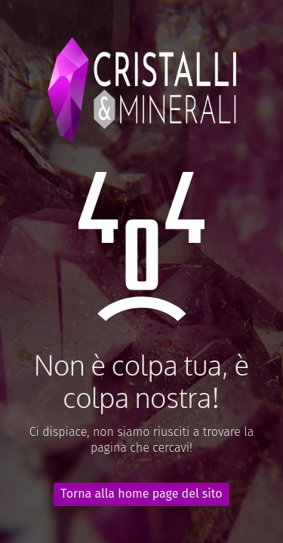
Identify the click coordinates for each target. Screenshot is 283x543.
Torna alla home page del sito (141, 493)
